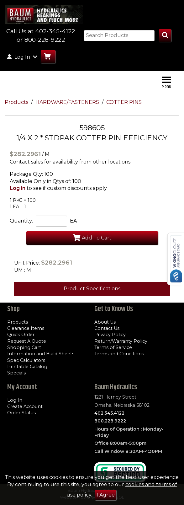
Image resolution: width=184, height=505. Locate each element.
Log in (17, 188)
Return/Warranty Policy (120, 341)
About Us (105, 322)
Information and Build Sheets (40, 354)
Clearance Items (25, 328)
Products (17, 102)
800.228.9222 (110, 421)
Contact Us (106, 328)
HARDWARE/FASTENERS (67, 102)
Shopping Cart (24, 347)
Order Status (21, 413)
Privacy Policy (110, 334)
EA (73, 221)
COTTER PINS (124, 102)
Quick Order (20, 334)
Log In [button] (22, 57)
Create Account (25, 406)
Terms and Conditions (119, 354)
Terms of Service (113, 347)
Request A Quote (26, 341)
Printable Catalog (27, 366)
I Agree (106, 495)
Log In (14, 400)
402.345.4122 (109, 413)
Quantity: (21, 221)
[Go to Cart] (48, 56)
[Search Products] (165, 35)
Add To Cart (92, 237)
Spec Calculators (26, 360)
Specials (16, 373)
